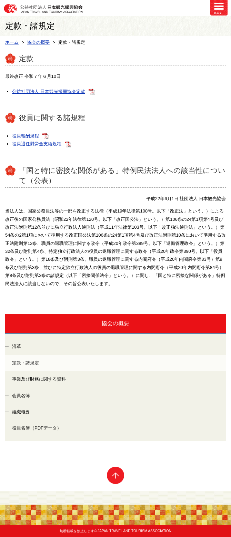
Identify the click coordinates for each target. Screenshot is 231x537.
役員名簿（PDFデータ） (36, 428)
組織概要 (21, 411)
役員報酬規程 (25, 135)
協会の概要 (115, 323)
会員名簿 (21, 395)
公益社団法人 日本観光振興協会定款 (48, 91)
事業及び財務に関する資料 (39, 379)
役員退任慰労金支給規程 (36, 143)
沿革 (16, 346)
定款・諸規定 (25, 362)
